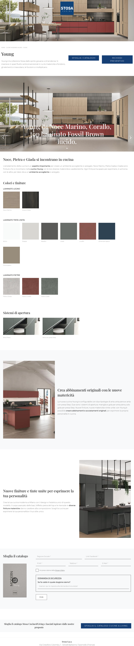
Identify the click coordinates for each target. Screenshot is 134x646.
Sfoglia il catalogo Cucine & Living (106, 626)
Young (25, 47)
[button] (3, 137)
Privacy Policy (60, 570)
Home (3, 47)
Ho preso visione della (52, 570)
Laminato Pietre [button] (11, 275)
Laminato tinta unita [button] (14, 220)
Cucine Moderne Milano (14, 47)
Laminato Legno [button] (11, 189)
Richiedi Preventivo (117, 59)
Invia (41, 597)
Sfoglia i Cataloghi (83, 58)
